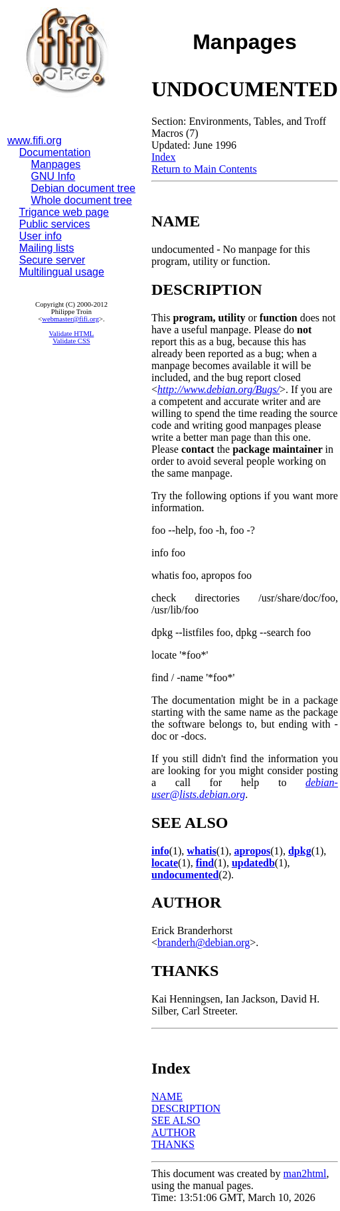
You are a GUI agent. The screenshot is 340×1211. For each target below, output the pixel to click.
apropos (252, 850)
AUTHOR (173, 1132)
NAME (167, 1096)
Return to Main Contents (204, 169)
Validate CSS (71, 341)
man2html (305, 1173)
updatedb (253, 862)
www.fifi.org (34, 140)
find (205, 862)
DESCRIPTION (185, 1108)
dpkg (299, 850)
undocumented (184, 874)
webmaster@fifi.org (70, 319)
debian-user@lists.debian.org (244, 788)
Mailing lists (46, 248)
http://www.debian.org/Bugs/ (218, 389)
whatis (201, 850)
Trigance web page (64, 212)
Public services (54, 224)
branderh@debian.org (203, 942)
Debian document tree (83, 188)
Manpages (56, 164)
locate (164, 862)
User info (40, 236)
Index (163, 157)
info (160, 850)
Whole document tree (81, 200)
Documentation (55, 152)
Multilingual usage (61, 272)
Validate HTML (71, 333)
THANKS (173, 1144)
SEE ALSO (175, 1120)
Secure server (52, 260)
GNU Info (53, 176)
